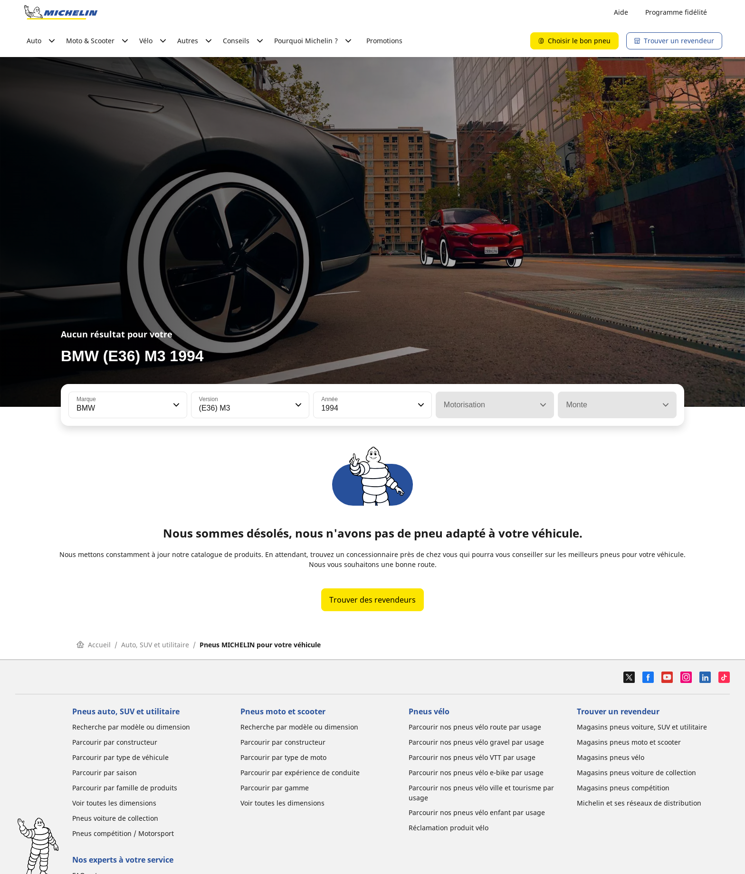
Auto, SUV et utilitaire (155, 644)
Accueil (93, 644)
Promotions (384, 40)
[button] (175, 405)
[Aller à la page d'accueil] (61, 12)
